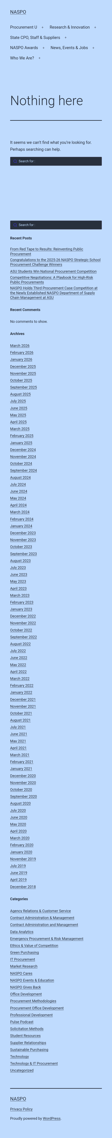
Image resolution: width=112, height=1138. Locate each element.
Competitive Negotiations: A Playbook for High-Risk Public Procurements (51, 279)
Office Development (26, 994)
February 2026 (21, 352)
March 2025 (20, 429)
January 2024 (21, 526)
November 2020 (23, 783)
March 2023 (20, 595)
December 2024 (23, 450)
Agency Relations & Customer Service (40, 911)
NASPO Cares (21, 973)
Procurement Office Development (37, 1008)
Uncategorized (22, 1070)
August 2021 (20, 720)
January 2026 (21, 359)
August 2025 (20, 394)
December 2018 (23, 887)
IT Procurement (22, 959)
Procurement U (23, 27)
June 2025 (18, 408)
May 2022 (18, 665)
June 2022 (18, 658)
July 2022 (18, 651)
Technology (19, 1056)
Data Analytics (21, 932)
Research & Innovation (70, 27)
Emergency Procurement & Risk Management (46, 939)
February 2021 (21, 762)
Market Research (23, 966)
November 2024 (23, 456)
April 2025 (18, 422)
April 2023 (18, 588)
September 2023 (23, 554)
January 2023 (21, 609)
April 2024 (18, 505)
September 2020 (23, 796)
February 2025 (21, 436)
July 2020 (18, 810)
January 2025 (21, 443)
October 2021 (21, 713)
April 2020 (18, 831)
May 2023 (18, 581)
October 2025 (21, 380)
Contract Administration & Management (42, 918)
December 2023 (23, 533)
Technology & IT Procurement (34, 1063)
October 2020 (21, 789)
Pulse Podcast (21, 1022)
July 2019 (18, 866)
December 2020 (23, 776)
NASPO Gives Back (25, 987)
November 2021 (23, 706)
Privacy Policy (21, 1109)
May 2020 (18, 824)
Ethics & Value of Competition (34, 945)
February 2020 (21, 845)
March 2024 (20, 512)
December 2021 (23, 699)
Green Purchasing (24, 952)
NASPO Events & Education (32, 980)
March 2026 (20, 345)
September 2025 (23, 387)
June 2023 (18, 574)
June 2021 (18, 734)
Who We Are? (22, 58)
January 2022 (21, 692)
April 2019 (18, 879)
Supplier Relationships (28, 1043)
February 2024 (21, 519)
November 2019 (23, 859)
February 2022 (21, 685)
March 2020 (20, 838)
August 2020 (20, 803)
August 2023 (20, 561)
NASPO (18, 12)
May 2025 (18, 415)
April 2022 (18, 672)
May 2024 (18, 498)
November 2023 (23, 540)
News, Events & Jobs (69, 47)
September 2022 (23, 637)
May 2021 (18, 741)
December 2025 (23, 366)
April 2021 (18, 748)
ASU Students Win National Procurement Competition (53, 271)
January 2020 (21, 852)
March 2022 (20, 678)
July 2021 (18, 727)
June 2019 (18, 873)
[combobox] (56, 161)
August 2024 (20, 477)
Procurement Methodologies (33, 1001)
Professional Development (31, 1015)
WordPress (52, 1118)
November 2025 (23, 373)
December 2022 (23, 616)
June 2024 (18, 491)
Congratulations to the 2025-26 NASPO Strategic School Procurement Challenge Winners (55, 262)
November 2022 (23, 623)
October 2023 (21, 547)
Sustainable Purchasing (29, 1050)
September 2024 (23, 470)
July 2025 (18, 401)
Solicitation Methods (27, 1029)
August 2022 (20, 644)
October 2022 (21, 630)
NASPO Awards (24, 47)
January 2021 (21, 769)
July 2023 (18, 567)
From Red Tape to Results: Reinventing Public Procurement (46, 251)
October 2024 (21, 463)
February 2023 (21, 602)
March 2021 (20, 755)
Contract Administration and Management (44, 925)
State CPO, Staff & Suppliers (35, 37)
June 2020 (18, 817)
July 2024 (18, 484)
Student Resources (25, 1036)
